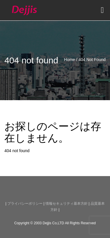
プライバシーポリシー (25, 203)
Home (69, 59)
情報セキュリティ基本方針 (66, 203)
